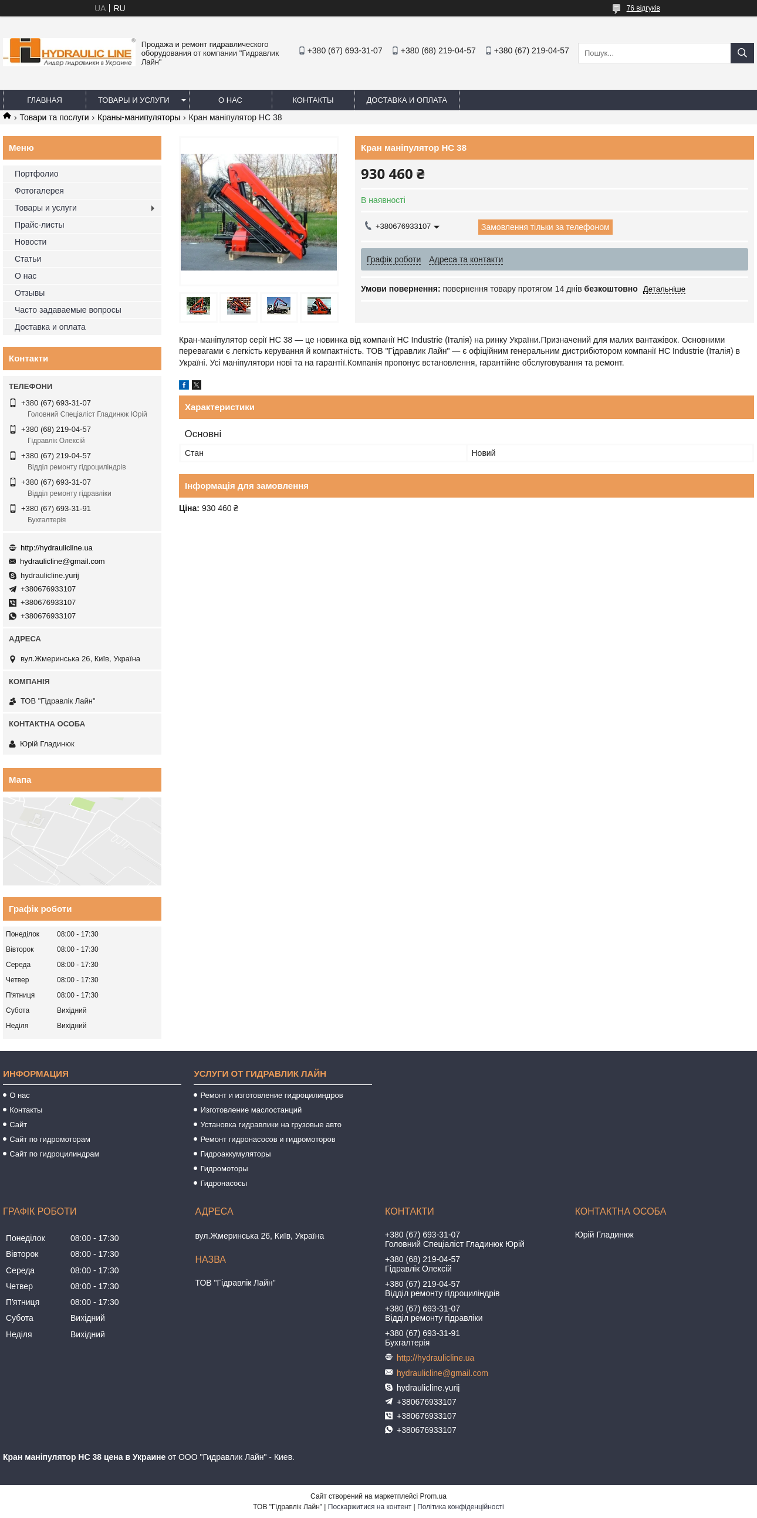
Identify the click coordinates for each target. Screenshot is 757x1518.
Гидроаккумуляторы (235, 1154)
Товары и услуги (134, 100)
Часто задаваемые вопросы (68, 310)
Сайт (18, 1124)
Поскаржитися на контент (369, 1507)
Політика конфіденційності (460, 1507)
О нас (230, 100)
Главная (44, 100)
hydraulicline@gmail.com (62, 561)
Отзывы (30, 292)
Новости (30, 241)
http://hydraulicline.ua (57, 547)
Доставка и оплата (407, 100)
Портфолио (37, 173)
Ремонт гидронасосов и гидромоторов (267, 1139)
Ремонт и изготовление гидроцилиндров (271, 1095)
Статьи (28, 258)
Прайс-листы (40, 224)
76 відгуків (643, 8)
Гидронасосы (223, 1183)
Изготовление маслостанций (251, 1109)
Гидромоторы (224, 1168)
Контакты (312, 100)
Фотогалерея (39, 190)
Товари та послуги (54, 117)
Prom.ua (433, 1496)
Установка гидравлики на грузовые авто (271, 1124)
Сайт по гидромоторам (49, 1139)
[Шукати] (742, 53)
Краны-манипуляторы (138, 117)
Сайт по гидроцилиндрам (54, 1154)
